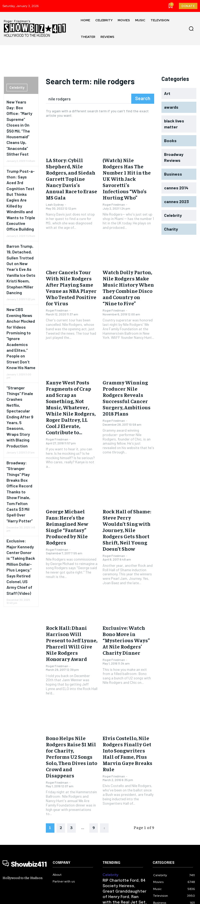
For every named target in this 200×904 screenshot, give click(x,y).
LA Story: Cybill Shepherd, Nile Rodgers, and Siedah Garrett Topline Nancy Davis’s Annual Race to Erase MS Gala (71, 169)
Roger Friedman (114, 186)
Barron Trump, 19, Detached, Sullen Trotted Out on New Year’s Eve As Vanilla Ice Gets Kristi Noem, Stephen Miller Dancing (21, 202)
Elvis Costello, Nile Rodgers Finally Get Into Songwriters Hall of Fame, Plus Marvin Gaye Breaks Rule (127, 663)
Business (109, 808)
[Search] (143, 99)
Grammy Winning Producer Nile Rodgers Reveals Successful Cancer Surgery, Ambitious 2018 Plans (128, 360)
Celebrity (15, 87)
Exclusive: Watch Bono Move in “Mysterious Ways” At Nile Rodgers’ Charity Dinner (125, 563)
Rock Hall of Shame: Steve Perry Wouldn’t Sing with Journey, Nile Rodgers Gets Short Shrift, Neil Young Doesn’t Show (128, 468)
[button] (191, 28)
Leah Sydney (55, 186)
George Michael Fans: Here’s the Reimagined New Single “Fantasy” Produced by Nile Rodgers (71, 466)
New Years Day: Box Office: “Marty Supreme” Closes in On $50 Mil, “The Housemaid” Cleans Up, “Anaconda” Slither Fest (20, 114)
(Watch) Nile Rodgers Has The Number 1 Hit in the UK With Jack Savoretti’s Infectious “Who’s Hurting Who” (128, 169)
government (112, 839)
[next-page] (104, 725)
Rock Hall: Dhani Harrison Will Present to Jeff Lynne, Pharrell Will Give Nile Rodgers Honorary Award (71, 565)
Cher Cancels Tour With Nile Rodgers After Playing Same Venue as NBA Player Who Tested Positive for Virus (69, 262)
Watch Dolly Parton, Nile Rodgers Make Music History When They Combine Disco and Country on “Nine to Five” (128, 262)
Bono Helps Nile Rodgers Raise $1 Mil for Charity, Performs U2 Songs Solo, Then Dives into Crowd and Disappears (70, 663)
